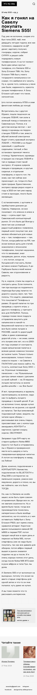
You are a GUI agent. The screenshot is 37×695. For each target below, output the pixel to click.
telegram (26, 686)
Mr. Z (16, 12)
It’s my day (9, 3)
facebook (8, 689)
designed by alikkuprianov (23, 689)
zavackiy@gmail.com (13, 686)
